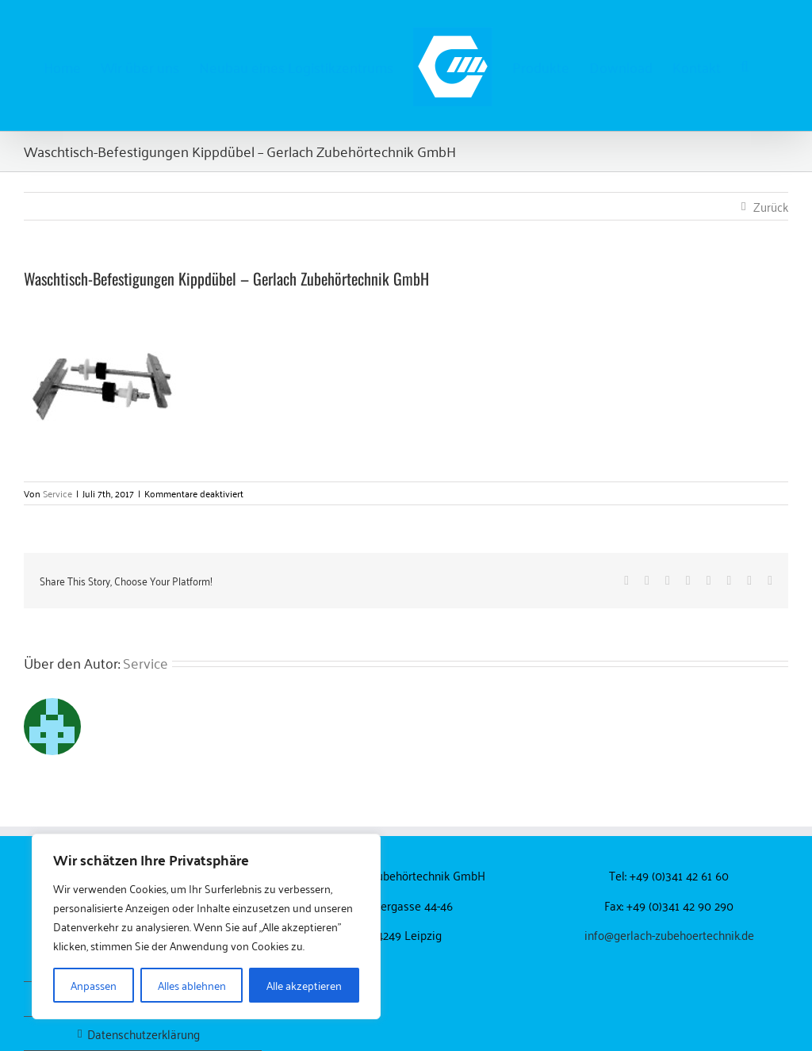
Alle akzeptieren (304, 985)
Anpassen (94, 985)
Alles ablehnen (192, 985)
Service (57, 493)
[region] (206, 926)
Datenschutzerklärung (143, 1034)
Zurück (770, 206)
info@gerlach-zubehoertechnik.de (669, 934)
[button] (745, 66)
